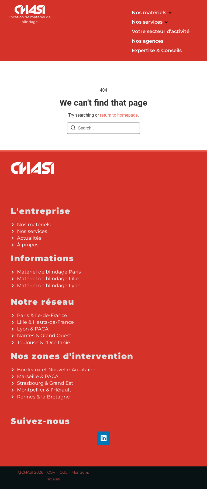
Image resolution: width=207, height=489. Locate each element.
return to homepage (119, 115)
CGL (63, 472)
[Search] (73, 128)
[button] (152, 12)
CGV (51, 472)
